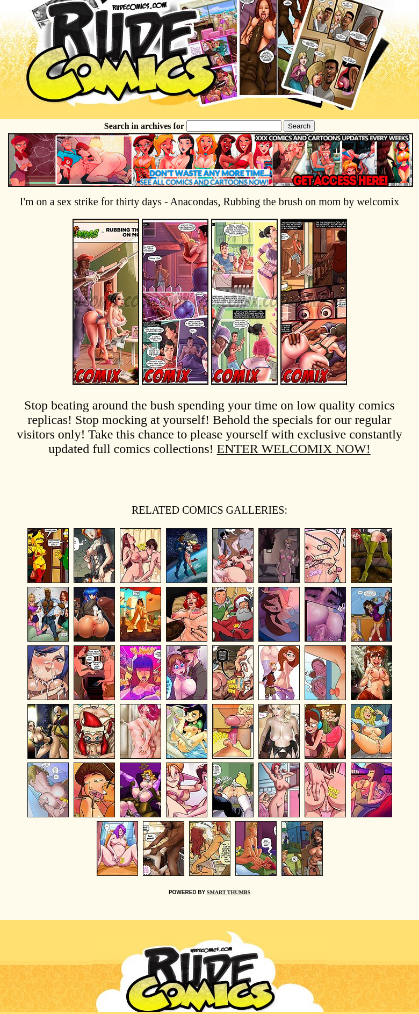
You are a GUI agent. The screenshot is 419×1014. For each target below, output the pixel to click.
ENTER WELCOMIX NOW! (294, 449)
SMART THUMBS (228, 892)
